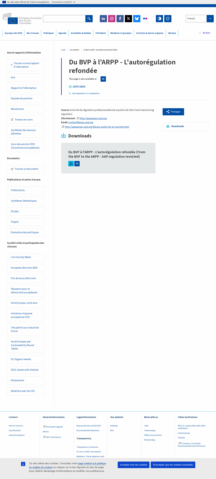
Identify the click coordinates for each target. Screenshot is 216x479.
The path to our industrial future (25, 331)
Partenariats (17, 382)
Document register (53, 429)
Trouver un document (24, 170)
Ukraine (172, 33)
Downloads (178, 126)
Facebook (120, 18)
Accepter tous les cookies (133, 465)
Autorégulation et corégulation (85, 93)
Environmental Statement (88, 432)
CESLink (181, 439)
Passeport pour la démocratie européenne (24, 292)
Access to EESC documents (89, 453)
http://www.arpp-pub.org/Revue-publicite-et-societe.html (95, 127)
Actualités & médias (81, 33)
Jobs (146, 428)
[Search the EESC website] (64, 18)
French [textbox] (191, 18)
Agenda (62, 33)
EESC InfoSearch (52, 439)
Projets (15, 223)
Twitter (128, 18)
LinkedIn (103, 18)
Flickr (145, 18)
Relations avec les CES (23, 393)
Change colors (167, 18)
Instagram (111, 18)
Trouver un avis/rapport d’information (25, 65)
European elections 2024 (24, 269)
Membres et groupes (121, 33)
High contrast (159, 18)
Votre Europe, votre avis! (24, 304)
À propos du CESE (13, 33)
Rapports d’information (23, 88)
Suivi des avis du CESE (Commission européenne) (25, 146)
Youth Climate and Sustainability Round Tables (22, 347)
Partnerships (149, 442)
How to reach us (16, 428)
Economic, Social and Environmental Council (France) (192, 447)
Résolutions (17, 109)
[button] (173, 111)
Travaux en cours (22, 120)
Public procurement (153, 437)
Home (63, 50)
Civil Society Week (21, 258)
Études (15, 212)
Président (101, 33)
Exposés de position (21, 99)
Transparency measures (87, 449)
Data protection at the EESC (89, 428)
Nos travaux (33, 33)
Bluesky (136, 18)
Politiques (48, 33)
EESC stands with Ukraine (24, 372)
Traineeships (150, 432)
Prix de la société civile (23, 280)
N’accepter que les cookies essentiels (173, 465)
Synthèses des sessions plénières (23, 132)
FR (77, 163)
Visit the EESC (15, 432)
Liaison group (184, 435)
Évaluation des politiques (25, 233)
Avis (13, 77)
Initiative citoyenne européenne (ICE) (21, 317)
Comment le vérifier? (63, 2)
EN (103, 78)
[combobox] (200, 18)
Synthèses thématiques (24, 202)
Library (46, 433)
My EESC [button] (206, 33)
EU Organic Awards (21, 361)
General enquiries (17, 437)
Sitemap (114, 428)
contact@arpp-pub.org (80, 122)
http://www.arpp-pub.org (92, 118)
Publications (18, 191)
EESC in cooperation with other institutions (191, 429)
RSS (112, 432)
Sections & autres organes (149, 33)
